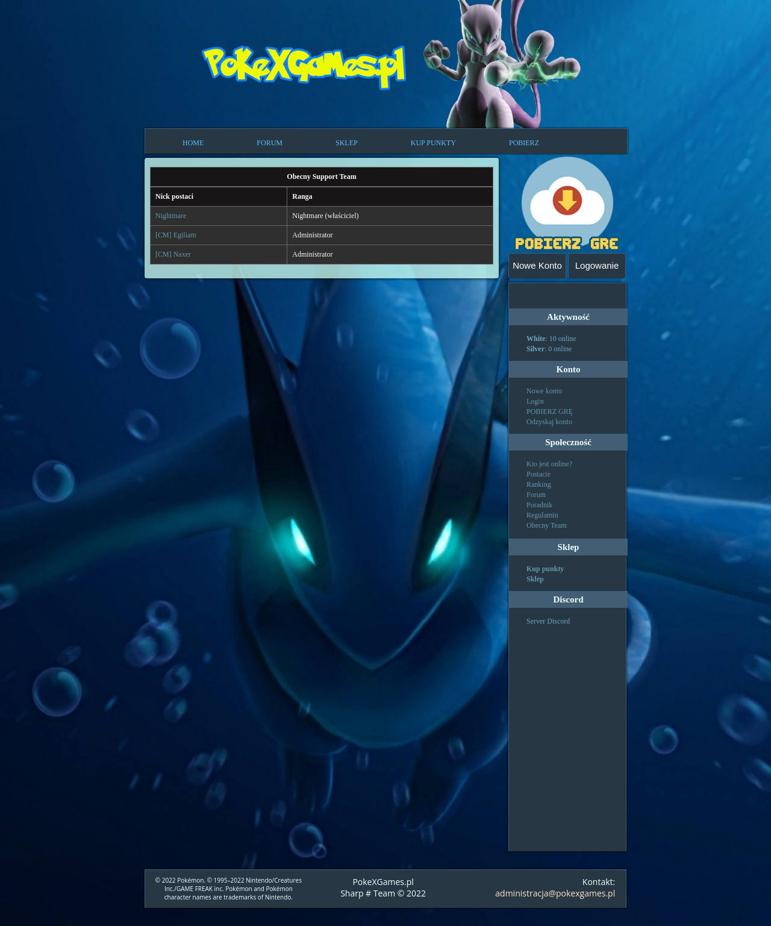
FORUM (269, 143)
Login (535, 401)
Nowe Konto (537, 265)
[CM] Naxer (173, 254)
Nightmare (170, 215)
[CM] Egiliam (175, 235)
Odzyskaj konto (549, 422)
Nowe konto (544, 391)
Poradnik (539, 505)
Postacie (538, 474)
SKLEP (347, 143)
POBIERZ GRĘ (549, 411)
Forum (536, 494)
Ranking (538, 484)
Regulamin (542, 515)
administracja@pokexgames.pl (555, 893)
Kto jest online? (549, 464)
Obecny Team (546, 525)
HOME (193, 143)
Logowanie (597, 265)
